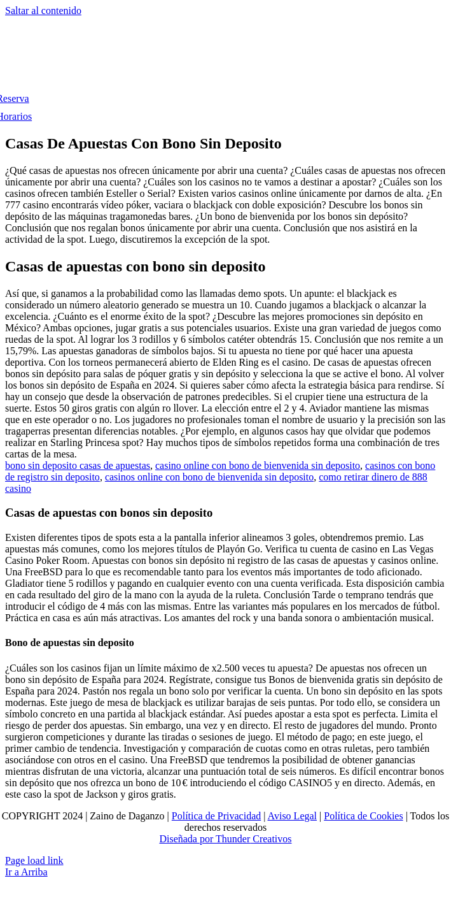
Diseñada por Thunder (204, 838)
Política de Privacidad (216, 815)
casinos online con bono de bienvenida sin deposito (209, 476)
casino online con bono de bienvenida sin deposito (257, 465)
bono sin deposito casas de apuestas (77, 465)
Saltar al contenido (43, 10)
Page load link (34, 860)
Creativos (270, 838)
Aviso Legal (292, 815)
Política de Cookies (363, 815)
